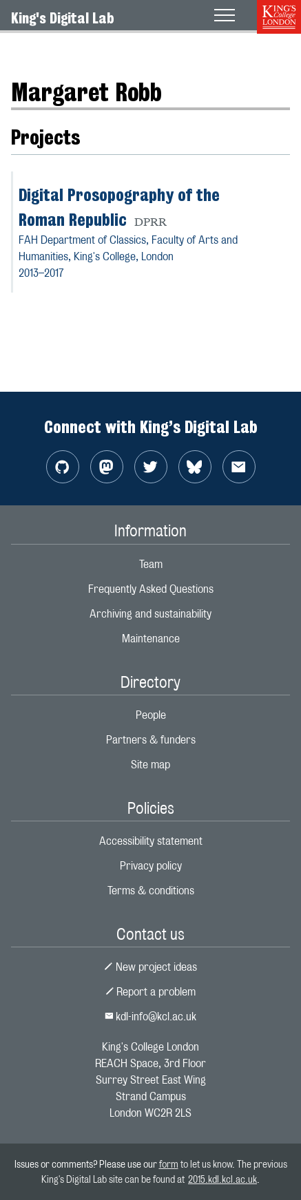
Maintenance (151, 638)
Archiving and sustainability (150, 613)
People (151, 715)
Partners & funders (151, 739)
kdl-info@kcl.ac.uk (151, 1016)
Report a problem (150, 991)
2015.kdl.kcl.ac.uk (222, 1179)
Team (151, 564)
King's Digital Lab (62, 18)
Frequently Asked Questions (151, 589)
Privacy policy (151, 865)
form (168, 1164)
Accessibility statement (151, 841)
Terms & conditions (150, 890)
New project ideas (150, 966)
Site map (150, 764)
